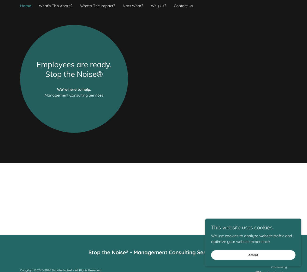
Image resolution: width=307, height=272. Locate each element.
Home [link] (25, 5)
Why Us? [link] (158, 5)
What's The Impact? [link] (97, 5)
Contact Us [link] (183, 5)
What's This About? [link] (55, 5)
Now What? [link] (133, 5)
